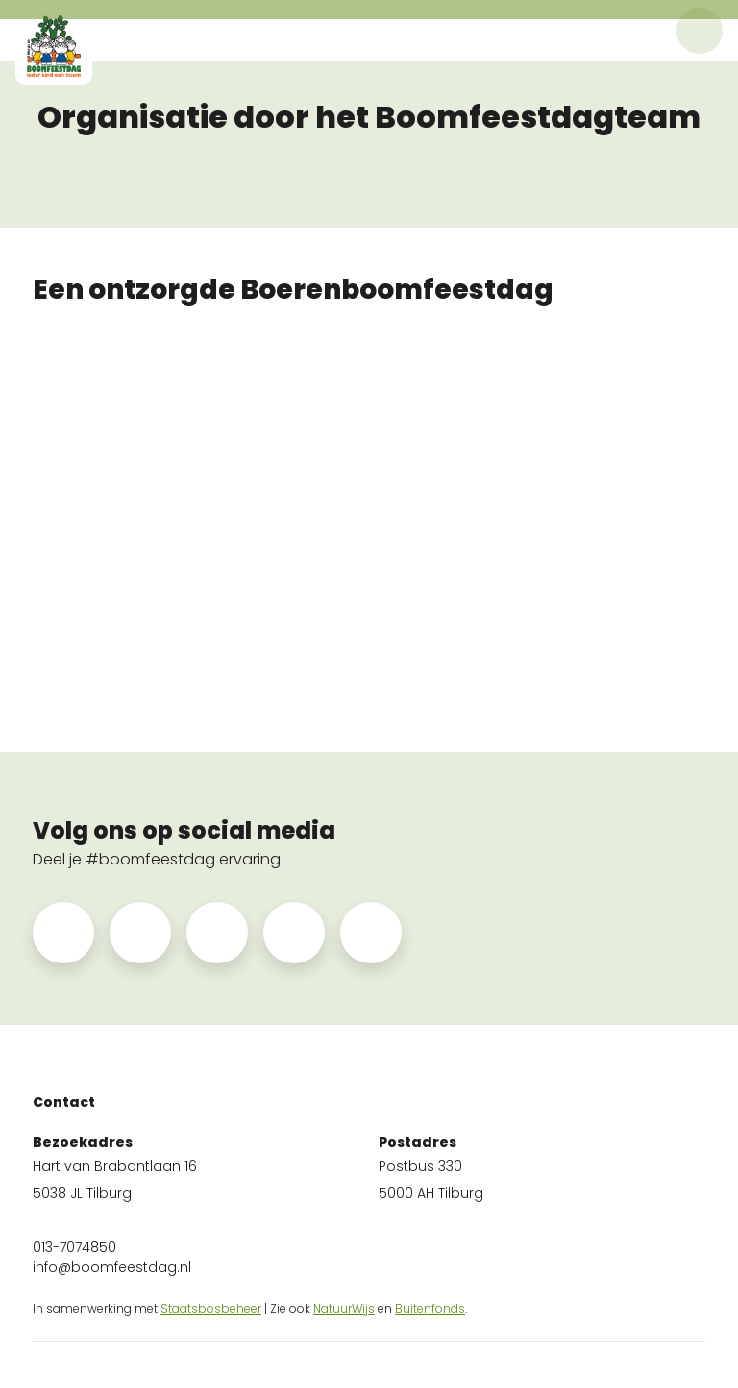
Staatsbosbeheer (210, 1309)
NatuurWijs (344, 1309)
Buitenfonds (430, 1309)
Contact (64, 1101)
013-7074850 (74, 1246)
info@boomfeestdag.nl (112, 1267)
